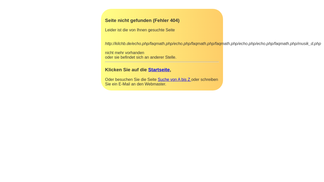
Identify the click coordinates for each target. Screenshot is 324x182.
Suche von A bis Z (174, 79)
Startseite (159, 69)
